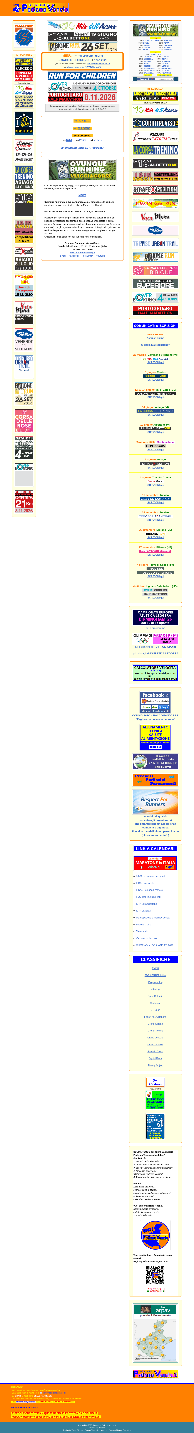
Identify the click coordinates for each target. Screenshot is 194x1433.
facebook (74, 256)
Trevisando (142, 931)
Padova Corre (143, 924)
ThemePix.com (77, 1430)
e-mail (63, 256)
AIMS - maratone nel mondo (151, 876)
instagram (87, 256)
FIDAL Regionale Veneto (149, 890)
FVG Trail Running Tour (148, 897)
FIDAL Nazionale (145, 883)
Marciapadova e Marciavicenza (153, 917)
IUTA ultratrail (143, 910)
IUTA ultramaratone (146, 904)
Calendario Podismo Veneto (103, 1425)
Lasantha (103, 1430)
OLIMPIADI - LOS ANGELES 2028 (154, 945)
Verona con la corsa (146, 938)
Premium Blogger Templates (120, 1430)
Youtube (100, 256)
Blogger (102, 1427)
